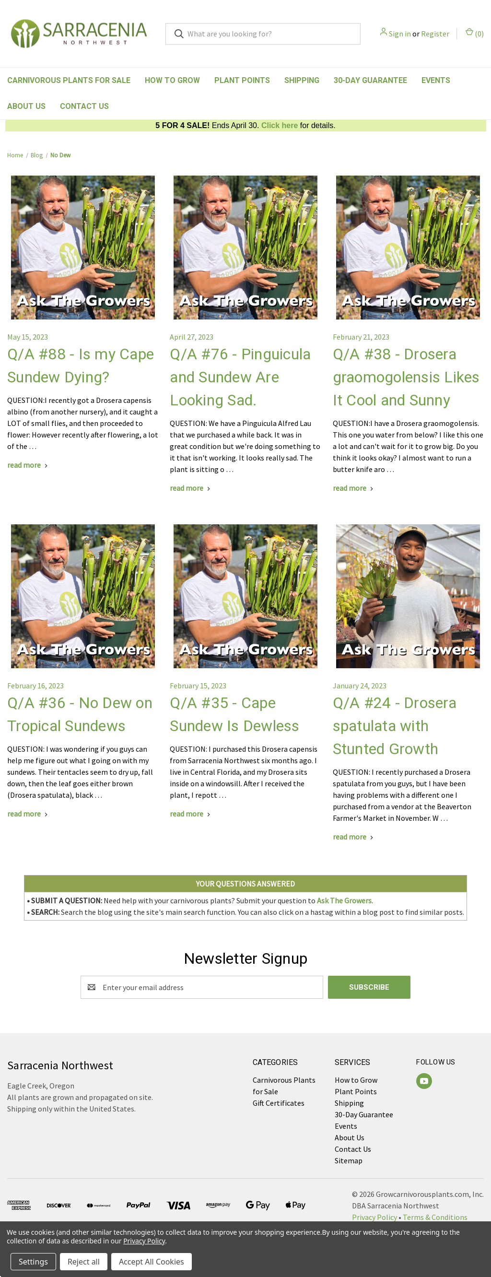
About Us (26, 106)
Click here (279, 125)
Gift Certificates (278, 1103)
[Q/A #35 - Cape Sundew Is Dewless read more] (191, 813)
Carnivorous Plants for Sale (68, 80)
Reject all (84, 1261)
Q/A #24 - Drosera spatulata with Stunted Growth (394, 726)
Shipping (301, 80)
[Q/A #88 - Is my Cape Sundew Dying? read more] (28, 465)
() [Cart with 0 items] (475, 33)
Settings (33, 1261)
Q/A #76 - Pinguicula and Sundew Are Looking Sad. (240, 377)
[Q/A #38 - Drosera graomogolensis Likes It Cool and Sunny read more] (354, 488)
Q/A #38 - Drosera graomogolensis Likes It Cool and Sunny (406, 377)
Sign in (400, 33)
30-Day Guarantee (370, 80)
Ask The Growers (344, 900)
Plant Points (242, 80)
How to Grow (172, 80)
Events (435, 80)
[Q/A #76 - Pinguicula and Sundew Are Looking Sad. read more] (191, 488)
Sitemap (348, 1160)
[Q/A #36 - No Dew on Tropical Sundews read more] (28, 813)
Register (435, 33)
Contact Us (84, 106)
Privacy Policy (374, 1217)
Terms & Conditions (435, 1217)
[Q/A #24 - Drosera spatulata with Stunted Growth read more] (354, 836)
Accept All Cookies (151, 1261)
